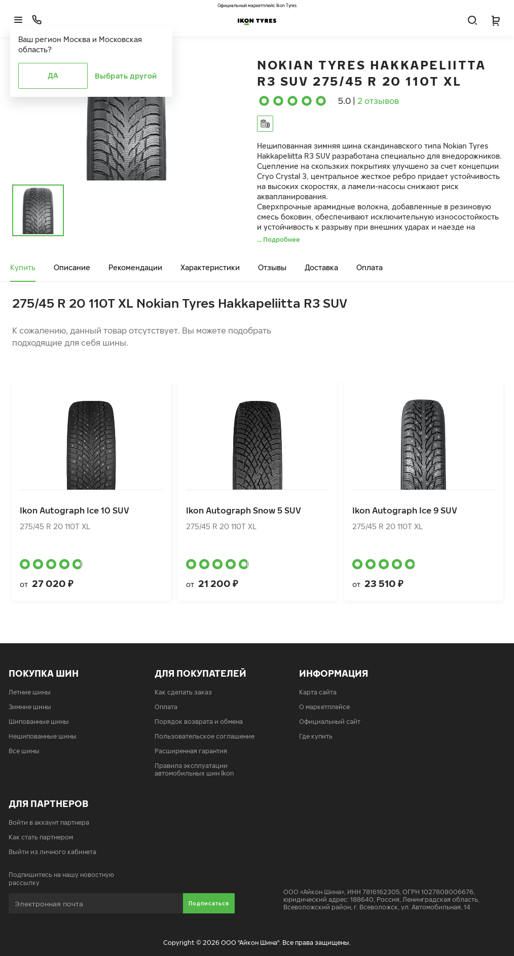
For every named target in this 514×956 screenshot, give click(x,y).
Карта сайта (318, 692)
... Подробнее (278, 239)
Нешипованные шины (43, 736)
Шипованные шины (39, 721)
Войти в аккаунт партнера (49, 822)
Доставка (321, 267)
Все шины (24, 751)
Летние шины (30, 692)
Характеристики (210, 267)
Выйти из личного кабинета (52, 852)
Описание (72, 267)
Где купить (316, 736)
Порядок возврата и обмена (199, 721)
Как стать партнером (41, 837)
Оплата (369, 267)
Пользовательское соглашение (204, 736)
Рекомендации (135, 267)
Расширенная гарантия (191, 751)
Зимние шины (30, 707)
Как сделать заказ (183, 692)
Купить (22, 267)
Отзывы (272, 267)
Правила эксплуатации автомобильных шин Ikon (194, 769)
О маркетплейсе (324, 707)
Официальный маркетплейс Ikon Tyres (257, 5)
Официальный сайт (329, 721)
